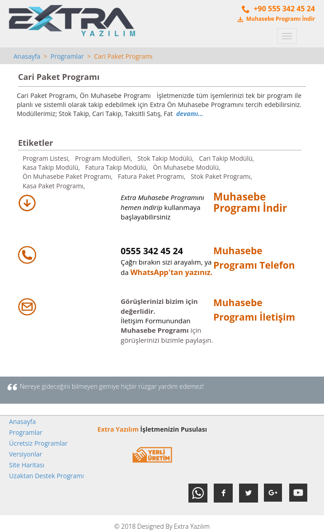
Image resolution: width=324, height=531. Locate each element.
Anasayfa (27, 56)
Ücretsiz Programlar (38, 443)
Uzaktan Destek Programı (46, 475)
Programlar (67, 56)
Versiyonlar (25, 454)
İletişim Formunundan (156, 320)
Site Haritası (26, 465)
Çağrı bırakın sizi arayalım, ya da (166, 262)
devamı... (189, 113)
